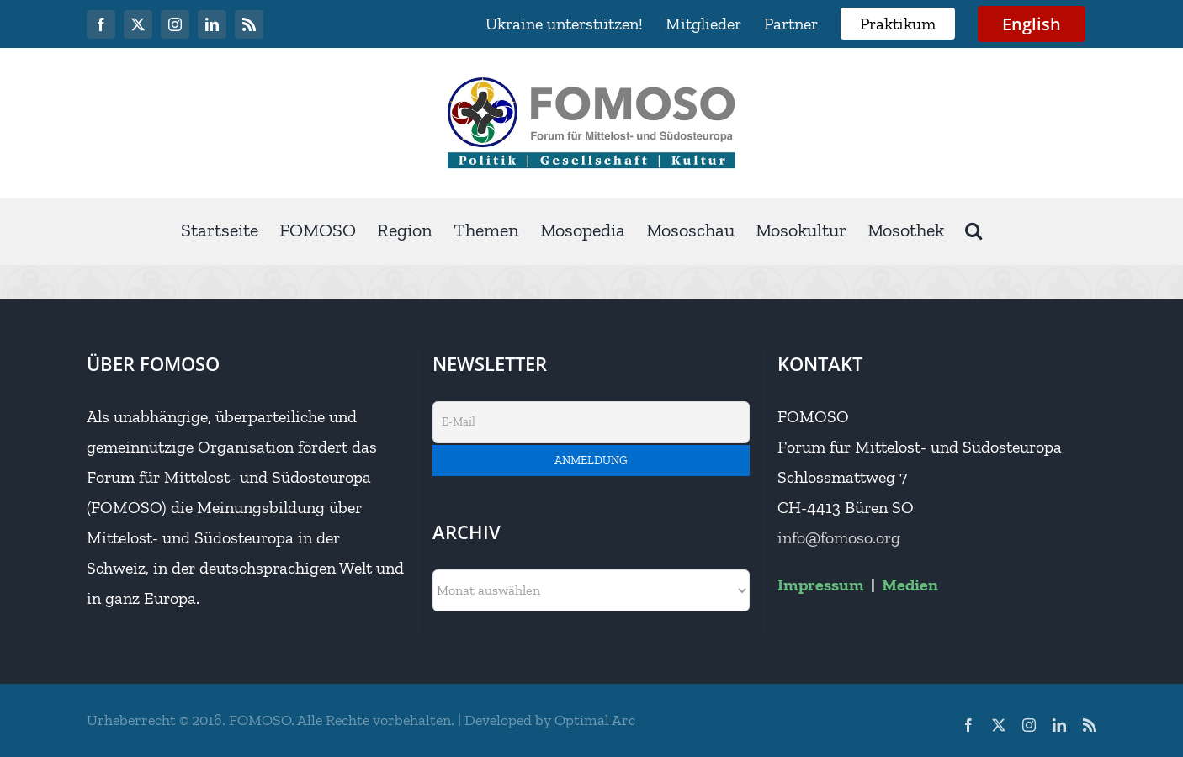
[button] (973, 231)
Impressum (820, 584)
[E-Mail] (591, 422)
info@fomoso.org (838, 537)
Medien (910, 584)
